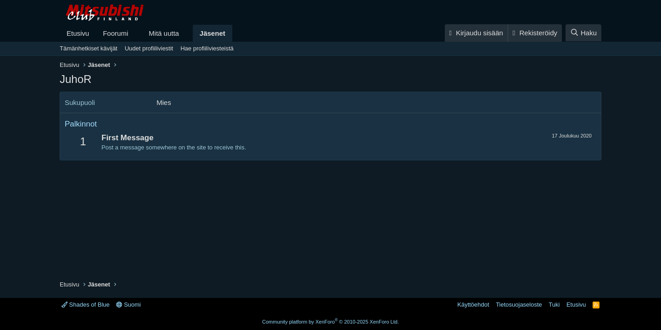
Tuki (554, 304)
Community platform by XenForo (330, 321)
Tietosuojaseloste (519, 304)
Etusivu (78, 33)
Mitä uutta (164, 33)
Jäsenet (212, 33)
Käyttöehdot (473, 304)
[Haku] (583, 32)
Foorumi (115, 33)
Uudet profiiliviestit (149, 48)
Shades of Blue (86, 304)
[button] (135, 33)
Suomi (128, 304)
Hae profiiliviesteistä (207, 48)
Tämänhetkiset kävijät (89, 48)
